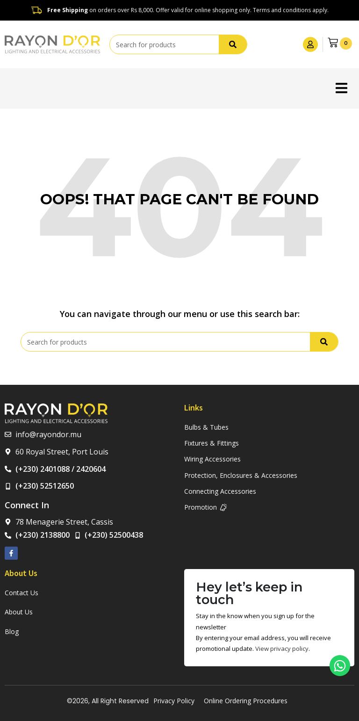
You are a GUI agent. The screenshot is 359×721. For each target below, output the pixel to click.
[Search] (233, 44)
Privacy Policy (173, 700)
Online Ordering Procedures (245, 700)
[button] (341, 88)
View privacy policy (282, 648)
